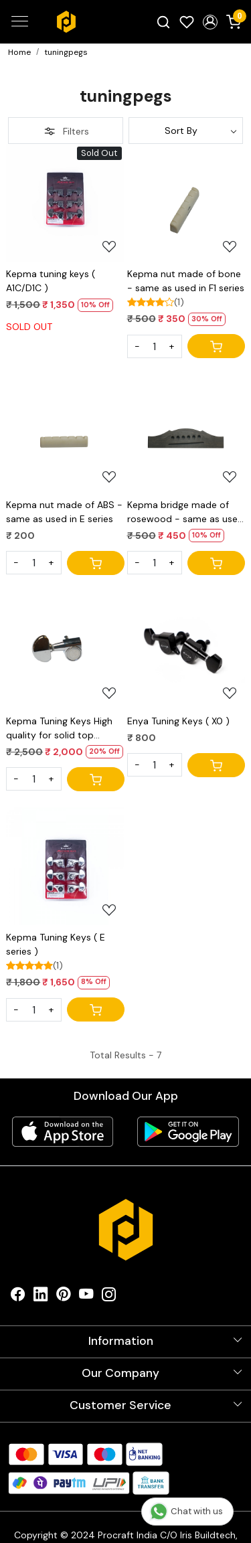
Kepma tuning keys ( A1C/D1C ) (50, 281)
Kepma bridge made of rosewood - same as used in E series (185, 512)
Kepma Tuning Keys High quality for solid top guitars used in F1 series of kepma (63, 728)
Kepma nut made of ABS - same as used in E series (64, 512)
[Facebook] (18, 1297)
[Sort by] (186, 130)
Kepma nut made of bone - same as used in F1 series (185, 281)
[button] (210, 22)
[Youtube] (86, 1297)
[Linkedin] (41, 1297)
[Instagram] (109, 1297)
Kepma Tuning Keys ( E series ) (55, 944)
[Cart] (216, 346)
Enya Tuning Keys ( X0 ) (178, 721)
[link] (163, 21)
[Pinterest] (64, 1297)
